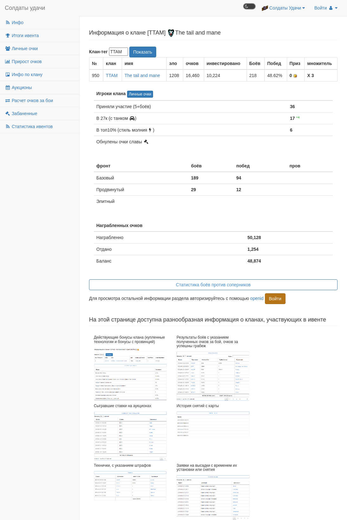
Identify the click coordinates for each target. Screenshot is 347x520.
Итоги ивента (22, 35)
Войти (325, 7)
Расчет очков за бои (29, 100)
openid (257, 298)
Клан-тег (98, 51)
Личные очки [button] (140, 94)
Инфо (14, 22)
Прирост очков (23, 61)
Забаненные (21, 113)
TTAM (112, 75)
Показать (142, 52)
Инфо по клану (23, 74)
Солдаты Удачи (283, 8)
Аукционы (18, 87)
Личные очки (21, 48)
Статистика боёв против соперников (213, 284)
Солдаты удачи (25, 8)
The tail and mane (142, 75)
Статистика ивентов (29, 126)
